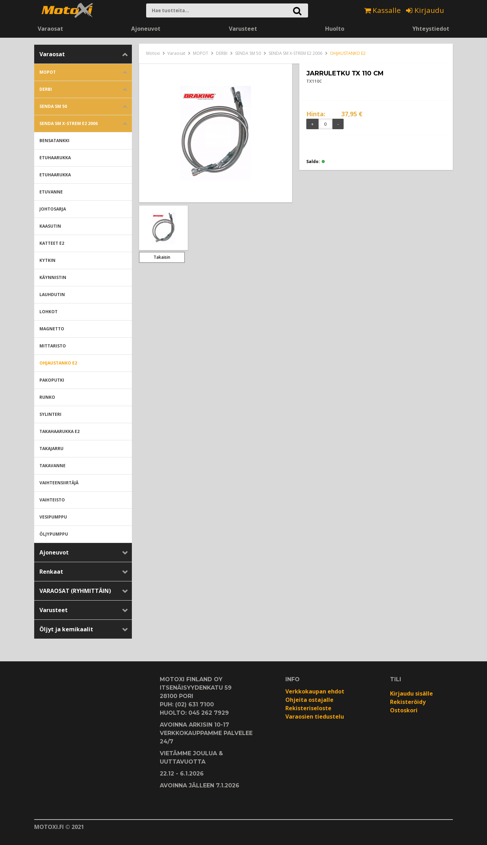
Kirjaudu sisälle (411, 693)
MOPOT (47, 72)
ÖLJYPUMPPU (53, 534)
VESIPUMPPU (53, 517)
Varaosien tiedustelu (314, 716)
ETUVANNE (51, 192)
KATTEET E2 (51, 243)
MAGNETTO (51, 329)
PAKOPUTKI (51, 380)
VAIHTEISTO (52, 500)
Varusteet (243, 28)
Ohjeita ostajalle (309, 700)
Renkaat (51, 571)
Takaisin (161, 257)
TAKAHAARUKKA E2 (59, 431)
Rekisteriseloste (308, 708)
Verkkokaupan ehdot (314, 691)
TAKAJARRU (51, 448)
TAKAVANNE (52, 466)
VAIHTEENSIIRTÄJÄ (58, 483)
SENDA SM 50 (53, 106)
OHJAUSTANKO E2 (58, 363)
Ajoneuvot (145, 28)
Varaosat (50, 28)
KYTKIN (47, 260)
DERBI (45, 89)
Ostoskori (404, 710)
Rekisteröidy (408, 702)
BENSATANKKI (54, 141)
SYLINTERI (50, 414)
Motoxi (153, 53)
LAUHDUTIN (52, 294)
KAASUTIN (50, 226)
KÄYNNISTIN (52, 277)
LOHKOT (48, 312)
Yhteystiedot (430, 28)
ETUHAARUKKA (55, 158)
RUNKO (47, 397)
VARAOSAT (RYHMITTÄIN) (75, 591)
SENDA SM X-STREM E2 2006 (68, 123)
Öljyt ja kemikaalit (66, 629)
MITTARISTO (52, 346)
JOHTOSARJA (52, 209)
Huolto (334, 28)
